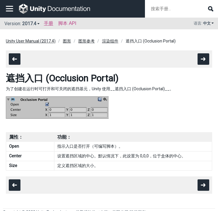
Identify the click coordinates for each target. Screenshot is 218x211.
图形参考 (86, 41)
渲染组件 (110, 41)
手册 (48, 23)
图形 (67, 41)
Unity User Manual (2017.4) (31, 41)
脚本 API (67, 23)
